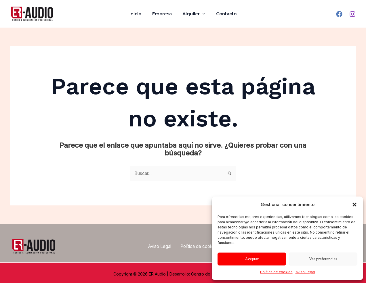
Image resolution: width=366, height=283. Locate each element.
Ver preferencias (323, 259)
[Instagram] (352, 14)
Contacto (223, 13)
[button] (354, 204)
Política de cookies (276, 272)
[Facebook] (339, 14)
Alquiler (193, 14)
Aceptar (251, 259)
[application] (201, 14)
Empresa (163, 13)
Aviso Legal (305, 272)
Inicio (139, 13)
